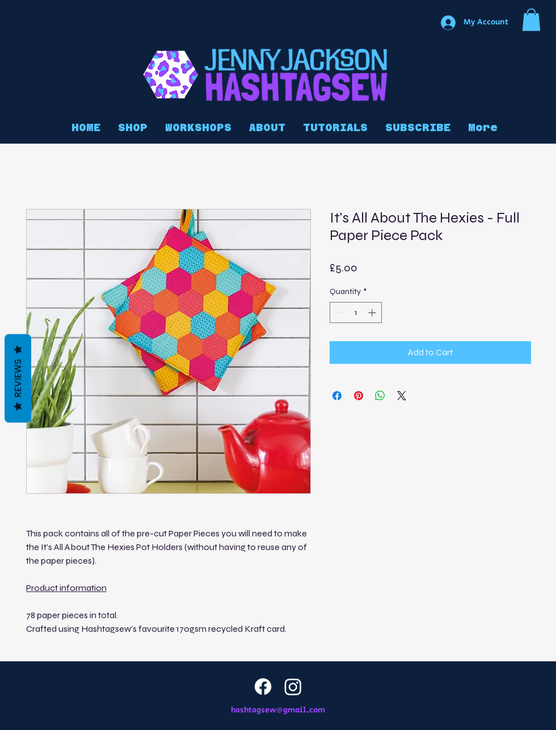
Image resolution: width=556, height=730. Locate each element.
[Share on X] (401, 395)
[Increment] (373, 312)
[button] (531, 20)
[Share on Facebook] (337, 395)
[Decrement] (338, 312)
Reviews (17, 379)
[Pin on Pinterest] (358, 395)
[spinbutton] (356, 312)
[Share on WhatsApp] (380, 395)
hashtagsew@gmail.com (278, 710)
